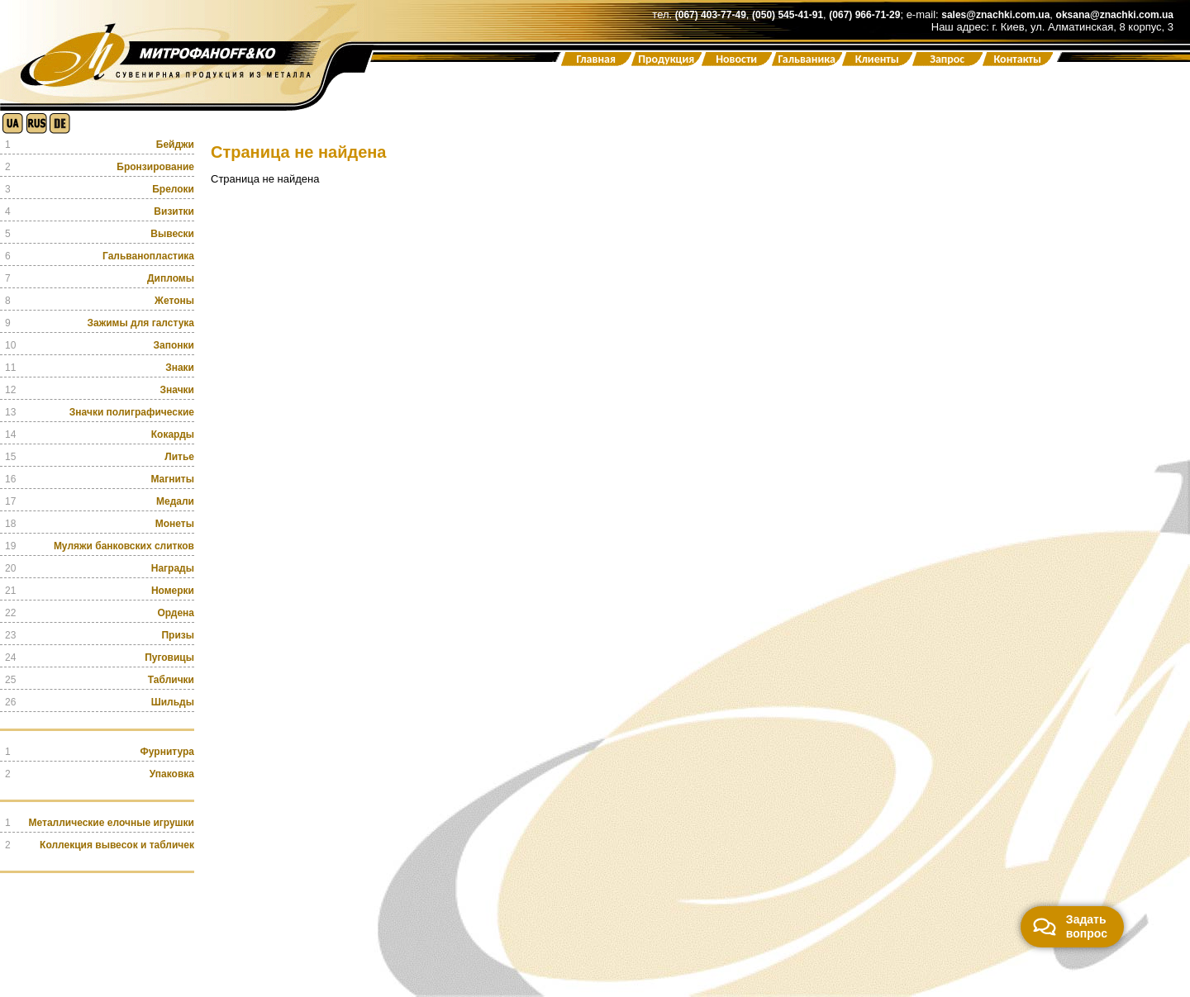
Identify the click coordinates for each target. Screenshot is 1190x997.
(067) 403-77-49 (710, 15)
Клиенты (877, 59)
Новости (736, 59)
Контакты (1017, 59)
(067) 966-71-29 (864, 15)
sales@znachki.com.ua (995, 15)
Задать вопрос (1070, 926)
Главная (595, 59)
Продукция (666, 59)
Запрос (947, 59)
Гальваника (806, 59)
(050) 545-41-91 (787, 15)
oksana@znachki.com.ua (1114, 15)
